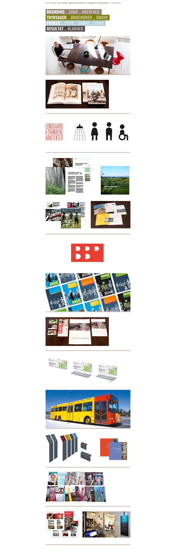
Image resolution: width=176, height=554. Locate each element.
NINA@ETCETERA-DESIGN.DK (77, 3)
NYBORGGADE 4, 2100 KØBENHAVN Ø (98, 3)
